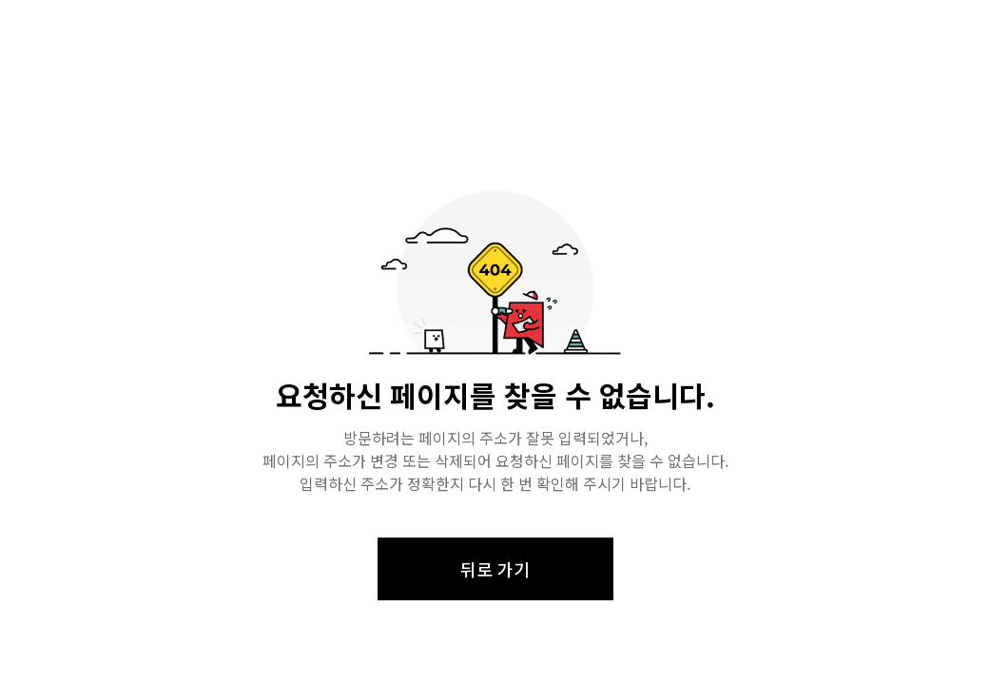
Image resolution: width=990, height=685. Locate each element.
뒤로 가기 (495, 569)
